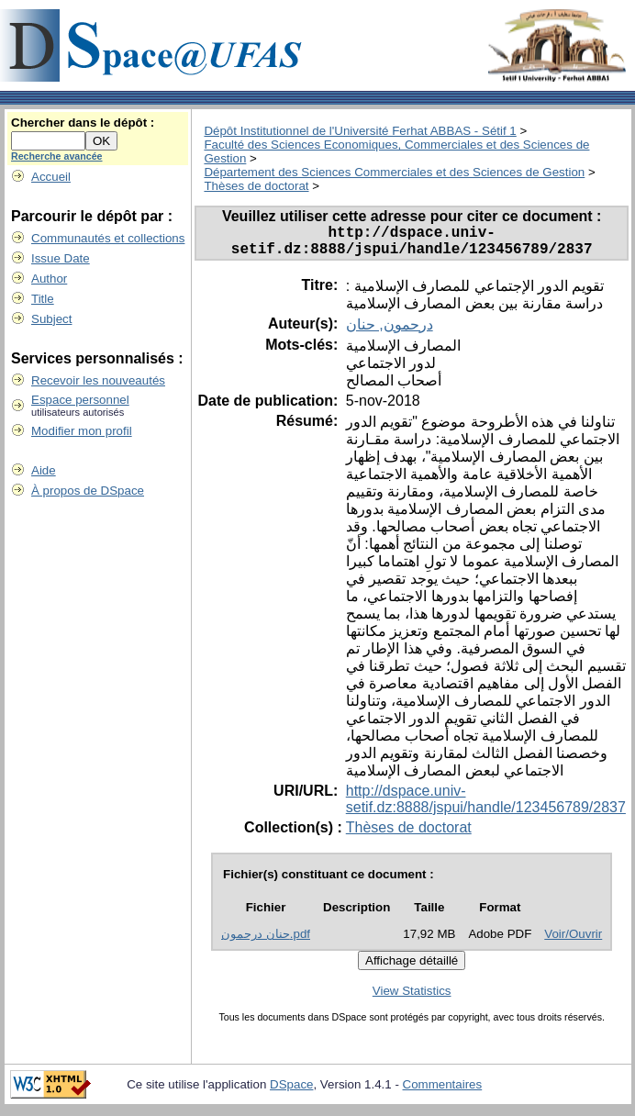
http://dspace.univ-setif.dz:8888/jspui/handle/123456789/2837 (486, 806)
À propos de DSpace (87, 490)
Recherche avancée (57, 156)
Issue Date (60, 258)
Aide (43, 470)
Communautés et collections (107, 238)
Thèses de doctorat (256, 186)
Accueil (51, 177)
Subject (51, 319)
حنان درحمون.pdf (265, 941)
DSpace (291, 1092)
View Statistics (412, 998)
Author (49, 278)
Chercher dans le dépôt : (82, 122)
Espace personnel (80, 400)
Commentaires (443, 1092)
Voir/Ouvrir (573, 941)
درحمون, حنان (389, 332)
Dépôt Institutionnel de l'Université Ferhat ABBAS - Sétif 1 (360, 131)
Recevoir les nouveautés (98, 380)
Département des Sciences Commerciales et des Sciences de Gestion (394, 172)
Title (42, 299)
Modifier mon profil (81, 431)
